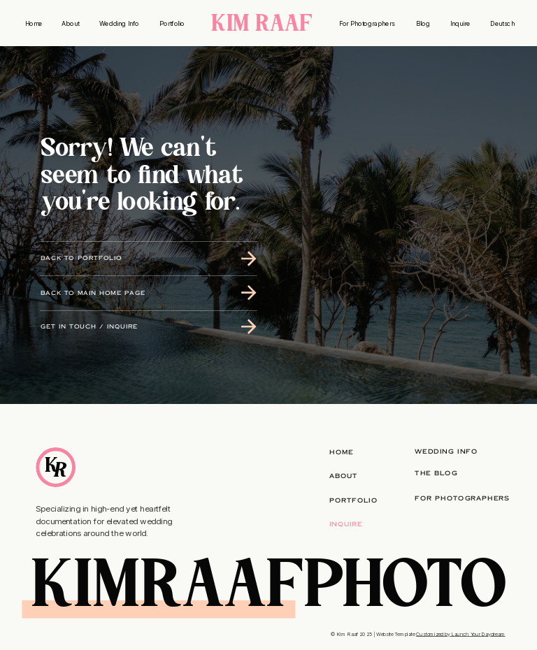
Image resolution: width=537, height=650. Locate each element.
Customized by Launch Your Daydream (460, 633)
